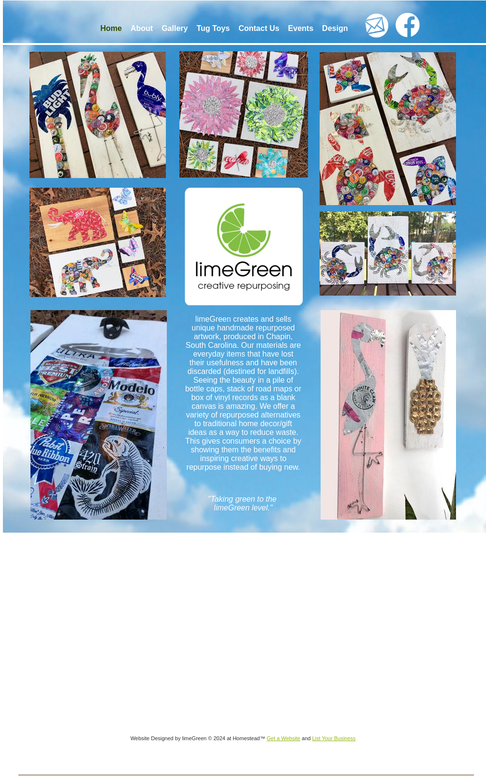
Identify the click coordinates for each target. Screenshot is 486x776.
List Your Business (333, 738)
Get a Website (283, 738)
